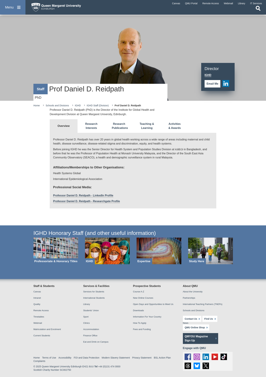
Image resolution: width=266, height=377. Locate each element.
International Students (94, 298)
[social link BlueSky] (197, 366)
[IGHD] (107, 251)
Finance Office (90, 335)
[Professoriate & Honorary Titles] (55, 251)
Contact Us (191, 318)
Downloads (138, 310)
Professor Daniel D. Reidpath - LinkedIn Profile (83, 195)
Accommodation (91, 329)
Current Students (41, 335)
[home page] (61, 8)
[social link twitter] (206, 366)
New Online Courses (143, 298)
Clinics (86, 323)
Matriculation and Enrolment (47, 329)
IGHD (78, 105)
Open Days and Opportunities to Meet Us (153, 304)
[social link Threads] (188, 366)
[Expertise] (159, 251)
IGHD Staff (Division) (98, 105)
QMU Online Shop (195, 327)
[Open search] (258, 11)
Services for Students (93, 291)
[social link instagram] (197, 357)
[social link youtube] (215, 357)
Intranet (37, 298)
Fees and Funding (142, 329)
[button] (12, 8)
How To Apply (139, 323)
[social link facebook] (188, 357)
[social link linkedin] (225, 83)
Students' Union (91, 310)
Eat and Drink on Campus (96, 342)
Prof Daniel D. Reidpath (128, 105)
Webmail (37, 323)
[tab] (64, 126)
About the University (193, 291)
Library (86, 304)
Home (36, 105)
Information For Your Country (147, 316)
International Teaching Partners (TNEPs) (202, 304)
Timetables (38, 316)
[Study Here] (210, 251)
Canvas (37, 291)
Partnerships (189, 298)
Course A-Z (138, 291)
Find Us (208, 318)
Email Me (212, 83)
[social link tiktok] (224, 357)
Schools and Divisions (58, 105)
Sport (86, 316)
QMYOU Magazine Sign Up (196, 338)
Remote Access (41, 310)
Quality (36, 304)
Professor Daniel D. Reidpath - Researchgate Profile (86, 201)
